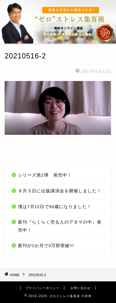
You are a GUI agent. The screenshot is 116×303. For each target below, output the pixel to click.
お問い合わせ (80, 288)
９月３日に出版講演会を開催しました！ (59, 191)
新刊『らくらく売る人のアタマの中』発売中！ (59, 226)
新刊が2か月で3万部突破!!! (46, 245)
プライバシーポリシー (42, 288)
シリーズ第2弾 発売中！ (45, 175)
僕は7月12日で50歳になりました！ (55, 206)
